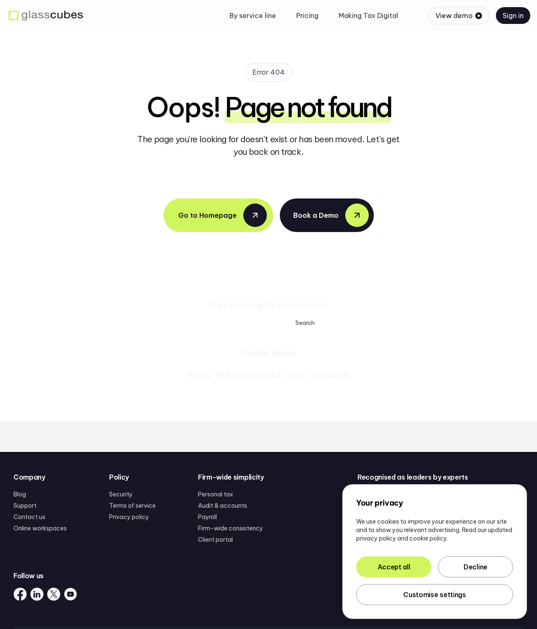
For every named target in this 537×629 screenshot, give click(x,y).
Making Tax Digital (249, 374)
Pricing (199, 374)
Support (24, 505)
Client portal (215, 539)
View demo (458, 15)
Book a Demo (331, 215)
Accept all (394, 567)
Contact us (29, 517)
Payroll (207, 517)
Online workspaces (40, 528)
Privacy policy (129, 517)
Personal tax (215, 494)
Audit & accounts (222, 505)
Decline (475, 567)
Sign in (513, 15)
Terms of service (132, 505)
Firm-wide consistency (230, 528)
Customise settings (434, 594)
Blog (295, 374)
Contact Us (329, 374)
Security (121, 494)
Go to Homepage (222, 215)
